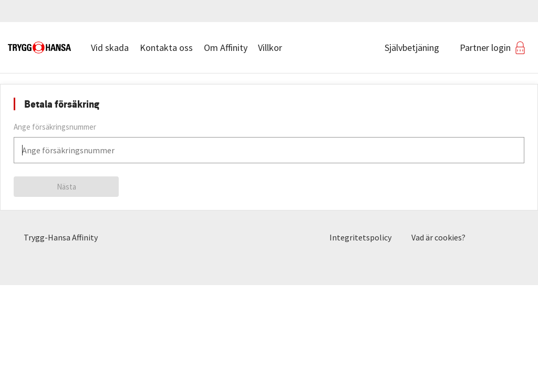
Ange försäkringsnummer (55, 127)
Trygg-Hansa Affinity (61, 237)
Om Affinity (225, 47)
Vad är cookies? (438, 237)
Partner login (485, 47)
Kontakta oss (166, 47)
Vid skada (110, 47)
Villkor (270, 47)
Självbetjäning (412, 47)
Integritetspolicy (360, 237)
